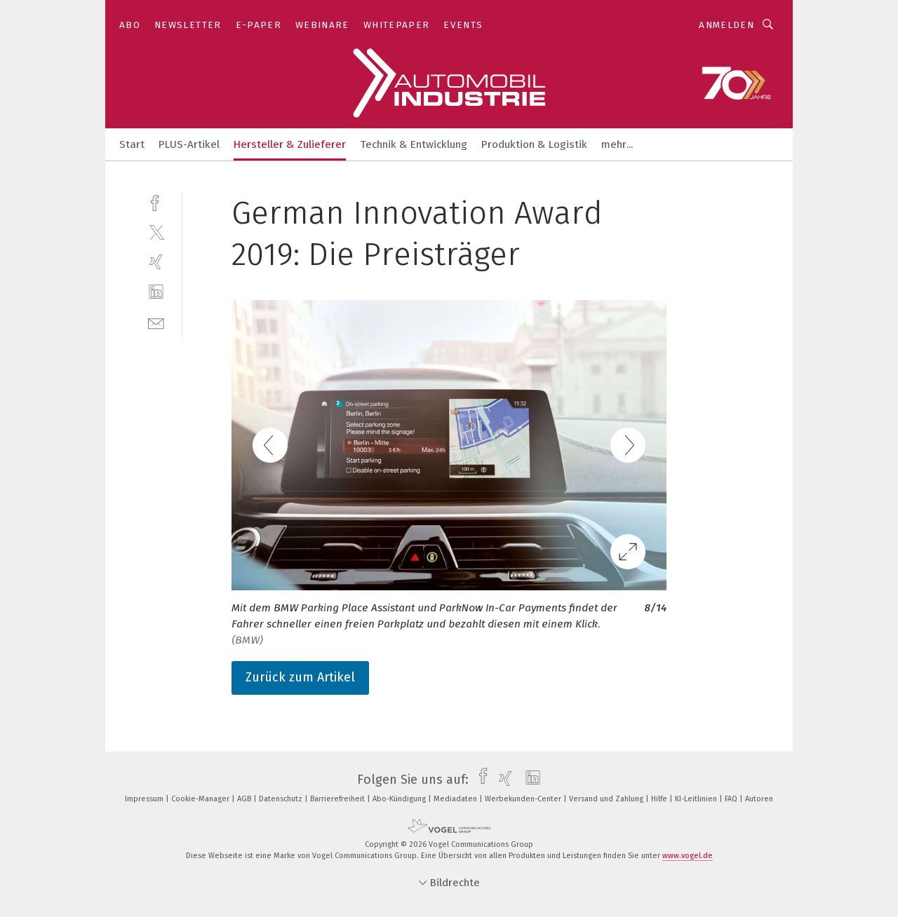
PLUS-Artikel (189, 144)
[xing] (156, 262)
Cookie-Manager (201, 798)
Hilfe (660, 798)
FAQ (732, 798)
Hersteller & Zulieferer (290, 144)
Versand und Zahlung (607, 798)
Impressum (145, 798)
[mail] (156, 322)
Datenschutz (281, 798)
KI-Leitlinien (697, 798)
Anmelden (726, 25)
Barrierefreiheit (338, 798)
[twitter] (156, 231)
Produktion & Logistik (534, 144)
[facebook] (156, 201)
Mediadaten (456, 798)
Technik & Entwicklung (413, 144)
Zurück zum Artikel (300, 677)
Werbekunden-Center (524, 798)
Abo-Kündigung (400, 798)
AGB (245, 798)
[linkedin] (156, 292)
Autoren (759, 798)
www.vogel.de (687, 855)
